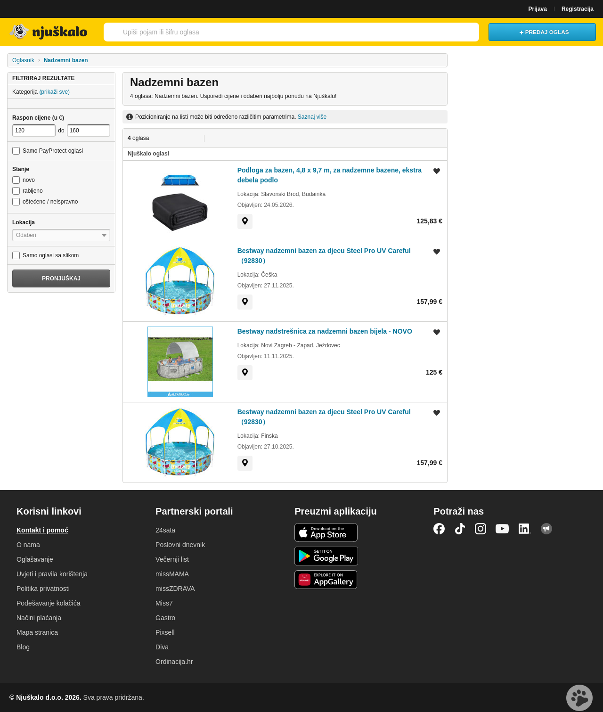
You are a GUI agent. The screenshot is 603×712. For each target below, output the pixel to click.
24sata (165, 530)
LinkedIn (524, 528)
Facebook (439, 528)
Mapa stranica (37, 632)
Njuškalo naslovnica (49, 32)
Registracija (578, 9)
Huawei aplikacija (326, 579)
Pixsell (164, 632)
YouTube (502, 528)
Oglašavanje (34, 559)
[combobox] (290, 32)
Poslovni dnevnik (180, 544)
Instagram (480, 528)
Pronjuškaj (61, 278)
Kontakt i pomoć (42, 530)
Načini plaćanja (38, 618)
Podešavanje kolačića (48, 603)
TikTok (459, 528)
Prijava (538, 9)
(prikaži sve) (54, 92)
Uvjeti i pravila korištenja (52, 574)
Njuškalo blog (546, 528)
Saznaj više (312, 117)
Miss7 (164, 603)
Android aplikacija (326, 556)
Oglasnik (23, 60)
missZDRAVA (175, 588)
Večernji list (172, 559)
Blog (23, 647)
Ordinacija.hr (174, 661)
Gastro (165, 618)
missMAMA (172, 574)
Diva (162, 647)
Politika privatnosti (43, 588)
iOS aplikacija (326, 532)
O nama (28, 544)
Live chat (579, 698)
